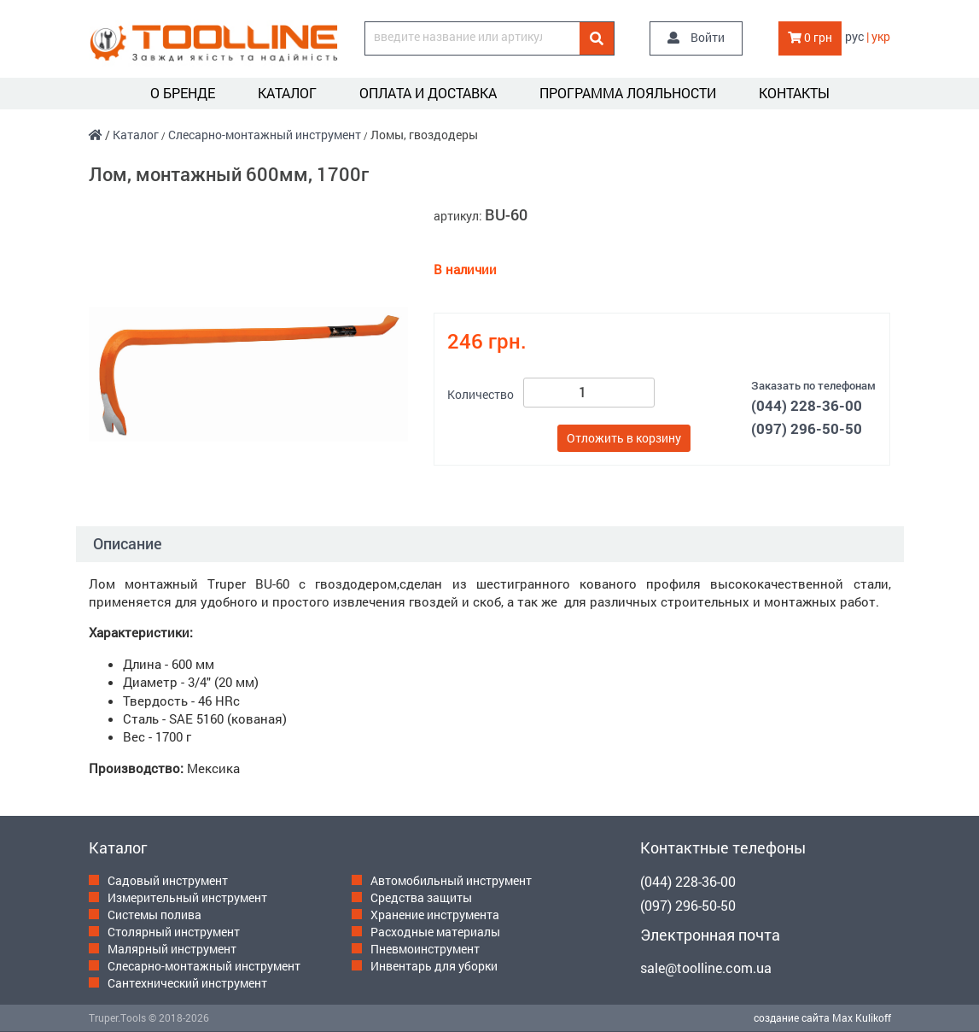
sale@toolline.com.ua (706, 967)
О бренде (182, 93)
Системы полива (154, 914)
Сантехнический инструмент (187, 983)
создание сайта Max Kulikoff (822, 1017)
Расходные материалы (435, 932)
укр (880, 36)
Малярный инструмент (172, 949)
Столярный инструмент (174, 932)
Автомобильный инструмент (451, 880)
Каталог (287, 93)
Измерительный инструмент (187, 897)
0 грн (810, 37)
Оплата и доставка (428, 93)
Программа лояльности (627, 93)
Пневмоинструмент (425, 949)
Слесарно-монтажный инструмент (264, 134)
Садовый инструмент (168, 880)
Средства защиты (421, 897)
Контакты (794, 93)
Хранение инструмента (434, 914)
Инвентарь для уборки (434, 966)
